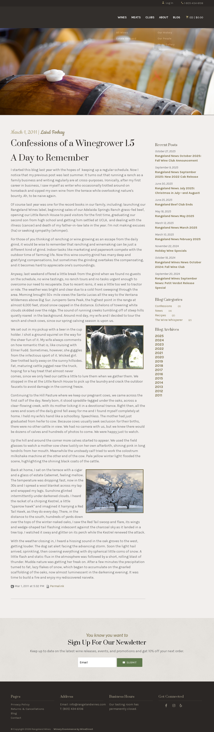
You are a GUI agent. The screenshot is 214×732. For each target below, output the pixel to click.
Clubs (149, 17)
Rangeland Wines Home (42, 17)
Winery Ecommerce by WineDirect (73, 727)
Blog (176, 17)
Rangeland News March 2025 (176, 227)
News (166, 310)
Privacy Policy (20, 703)
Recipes (167, 315)
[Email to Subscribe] (97, 661)
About (163, 17)
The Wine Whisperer (175, 320)
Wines (122, 17)
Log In (167, 3)
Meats (136, 17)
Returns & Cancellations (27, 707)
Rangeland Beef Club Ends (174, 204)
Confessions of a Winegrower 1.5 (72, 143)
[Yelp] (181, 704)
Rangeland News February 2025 (178, 239)
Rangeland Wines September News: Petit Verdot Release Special (176, 283)
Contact (16, 716)
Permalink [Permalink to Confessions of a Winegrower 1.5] (55, 586)
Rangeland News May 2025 (174, 216)
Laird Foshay (52, 132)
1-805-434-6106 (192, 3)
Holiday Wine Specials (171, 250)
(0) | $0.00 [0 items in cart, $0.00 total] (194, 17)
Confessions (170, 306)
